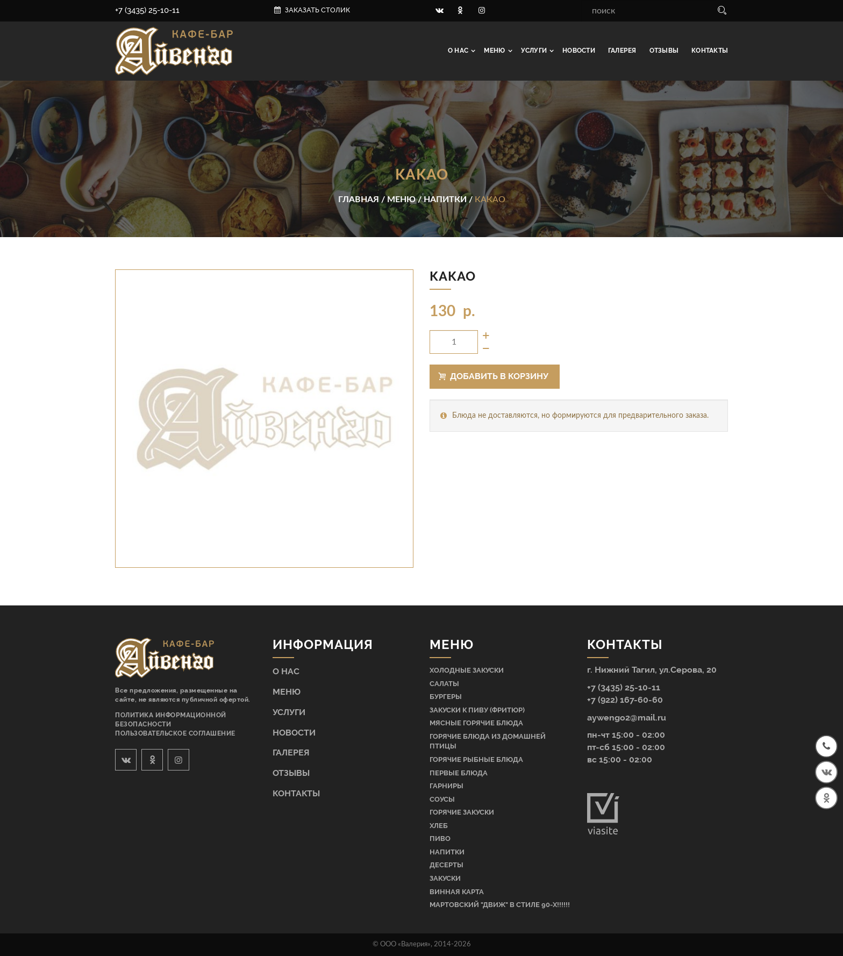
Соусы (442, 799)
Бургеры (446, 697)
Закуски (445, 878)
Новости (578, 50)
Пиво (440, 838)
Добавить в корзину (493, 376)
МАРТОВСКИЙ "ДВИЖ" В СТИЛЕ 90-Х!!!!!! (500, 905)
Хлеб (439, 826)
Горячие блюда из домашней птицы (488, 741)
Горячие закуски (462, 812)
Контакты (709, 50)
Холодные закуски (467, 670)
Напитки (447, 852)
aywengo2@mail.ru (626, 717)
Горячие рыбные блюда (476, 759)
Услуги (535, 50)
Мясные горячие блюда (476, 723)
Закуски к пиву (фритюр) (477, 710)
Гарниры (446, 786)
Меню (495, 50)
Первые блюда (459, 773)
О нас (459, 50)
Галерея (622, 50)
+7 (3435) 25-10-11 (147, 10)
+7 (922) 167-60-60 (625, 700)
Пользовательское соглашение (175, 733)
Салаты (444, 684)
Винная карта (457, 892)
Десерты (446, 865)
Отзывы (663, 50)
